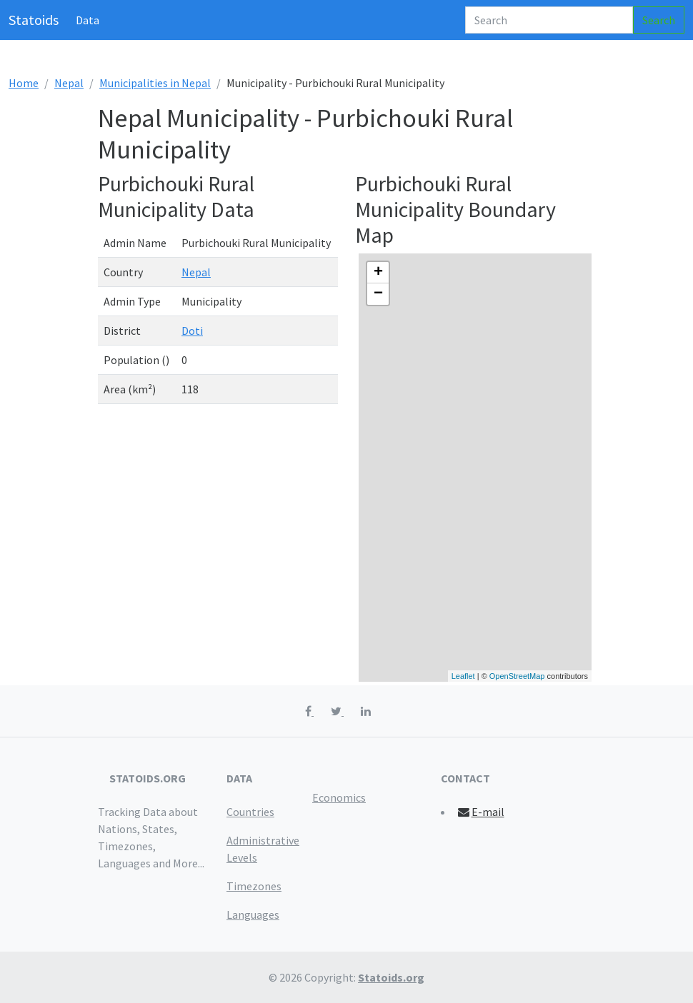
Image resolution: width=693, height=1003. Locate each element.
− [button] (378, 294)
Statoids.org (391, 977)
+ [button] (378, 272)
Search (658, 20)
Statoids (34, 20)
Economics (339, 797)
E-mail (480, 812)
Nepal (69, 83)
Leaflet (463, 676)
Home (24, 83)
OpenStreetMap (517, 676)
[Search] (549, 20)
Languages (252, 914)
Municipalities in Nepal (155, 83)
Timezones (253, 886)
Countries (250, 812)
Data (87, 20)
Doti (192, 330)
